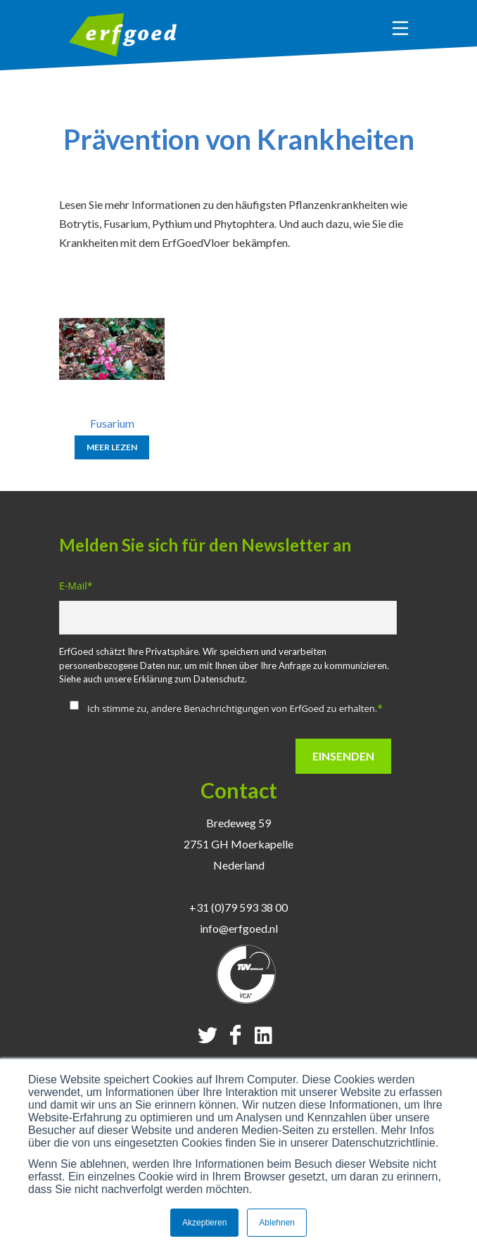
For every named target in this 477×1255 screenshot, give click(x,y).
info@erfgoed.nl (239, 928)
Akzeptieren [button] (204, 1223)
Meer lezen (112, 447)
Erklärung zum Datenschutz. (190, 678)
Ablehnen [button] (277, 1223)
